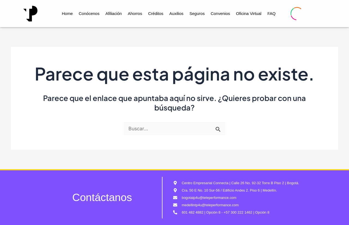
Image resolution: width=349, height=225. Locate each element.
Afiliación (114, 13)
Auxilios (176, 13)
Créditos (155, 13)
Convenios (220, 13)
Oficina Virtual (248, 13)
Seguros (197, 13)
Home (67, 13)
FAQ (271, 13)
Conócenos (89, 13)
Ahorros (135, 13)
